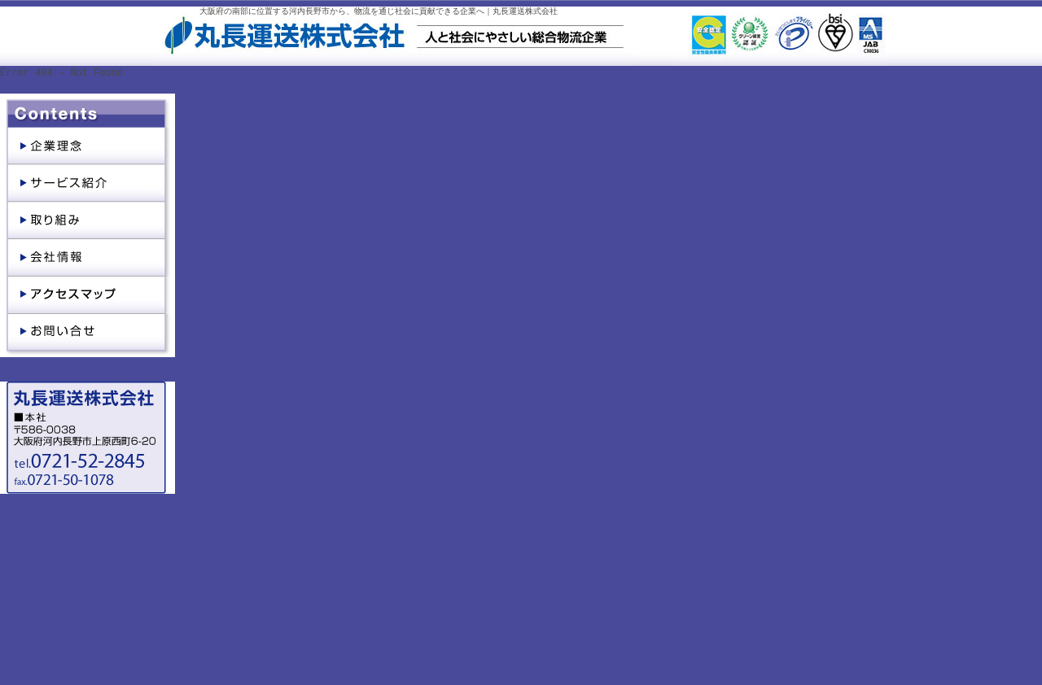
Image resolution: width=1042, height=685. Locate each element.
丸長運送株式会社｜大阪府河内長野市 (283, 52)
